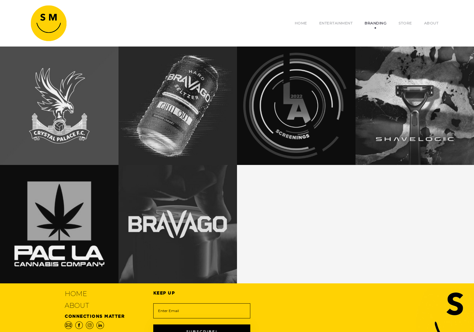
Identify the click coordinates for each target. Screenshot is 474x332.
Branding (375, 23)
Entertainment (336, 23)
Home (301, 23)
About (431, 23)
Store (405, 23)
